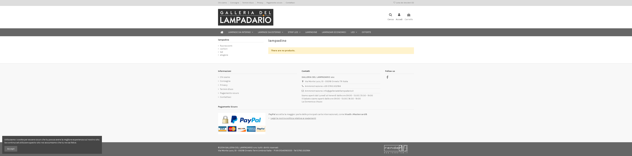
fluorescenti (226, 45)
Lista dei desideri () (403, 3)
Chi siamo (222, 3)
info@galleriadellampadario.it (338, 91)
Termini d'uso (248, 3)
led (221, 52)
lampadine (223, 39)
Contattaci (290, 3)
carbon (224, 48)
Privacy (260, 3)
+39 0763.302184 (332, 86)
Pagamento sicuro (275, 3)
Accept (11, 148)
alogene (224, 55)
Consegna (235, 3)
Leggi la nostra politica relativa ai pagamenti (293, 118)
